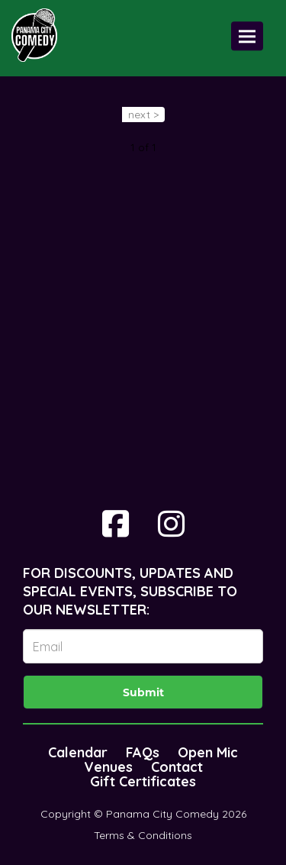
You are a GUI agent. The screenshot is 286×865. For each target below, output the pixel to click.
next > (143, 114)
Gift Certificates (143, 781)
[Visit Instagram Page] (171, 524)
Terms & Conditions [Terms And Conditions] (143, 835)
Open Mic (208, 752)
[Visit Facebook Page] (115, 524)
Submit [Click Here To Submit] (143, 692)
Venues (108, 767)
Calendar (78, 752)
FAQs (142, 752)
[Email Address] (143, 646)
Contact (177, 767)
